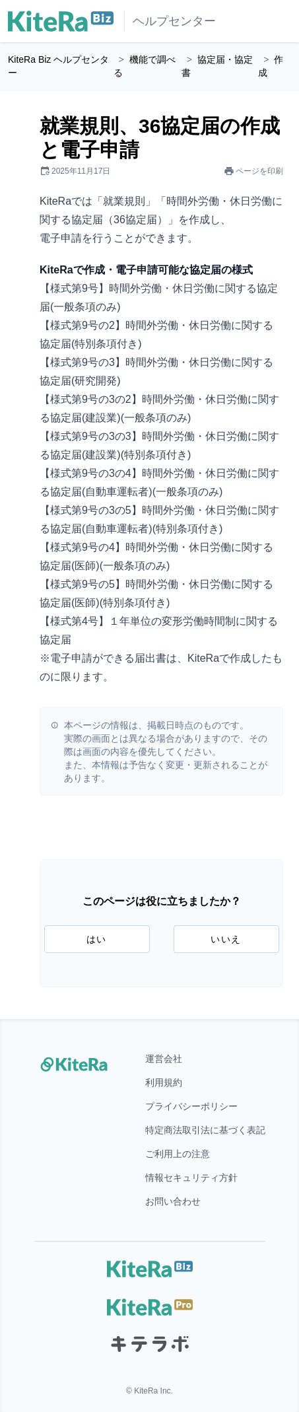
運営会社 (163, 1058)
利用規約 (163, 1082)
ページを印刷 (253, 171)
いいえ (226, 939)
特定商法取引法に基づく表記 (205, 1130)
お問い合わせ (173, 1201)
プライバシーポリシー (191, 1106)
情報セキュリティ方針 (191, 1177)
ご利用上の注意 (177, 1153)
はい (96, 939)
